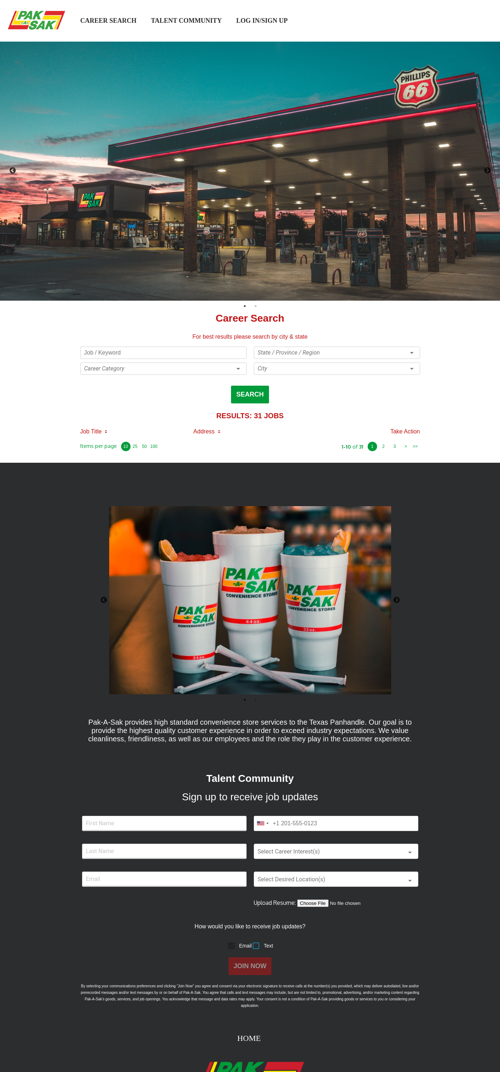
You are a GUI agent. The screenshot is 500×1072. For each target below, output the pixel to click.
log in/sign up (262, 20)
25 (135, 446)
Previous (12, 170)
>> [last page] (415, 446)
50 (144, 446)
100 (153, 446)
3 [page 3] (394, 446)
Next (487, 170)
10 (125, 446)
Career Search (108, 20)
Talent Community (186, 20)
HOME (249, 1038)
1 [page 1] (372, 446)
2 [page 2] (383, 446)
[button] (163, 368)
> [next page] (406, 446)
